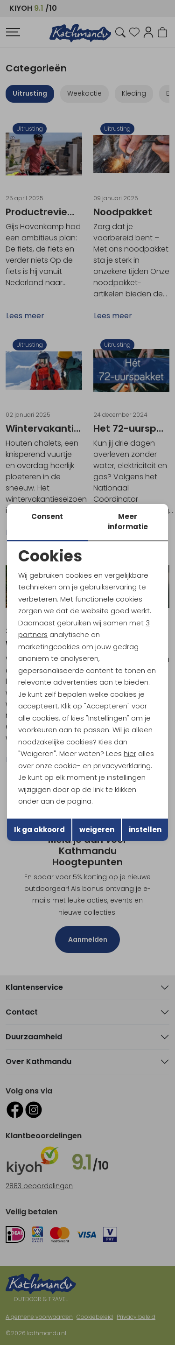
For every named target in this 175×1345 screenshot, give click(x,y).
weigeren (96, 829)
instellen (145, 829)
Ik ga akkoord (39, 829)
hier (130, 753)
